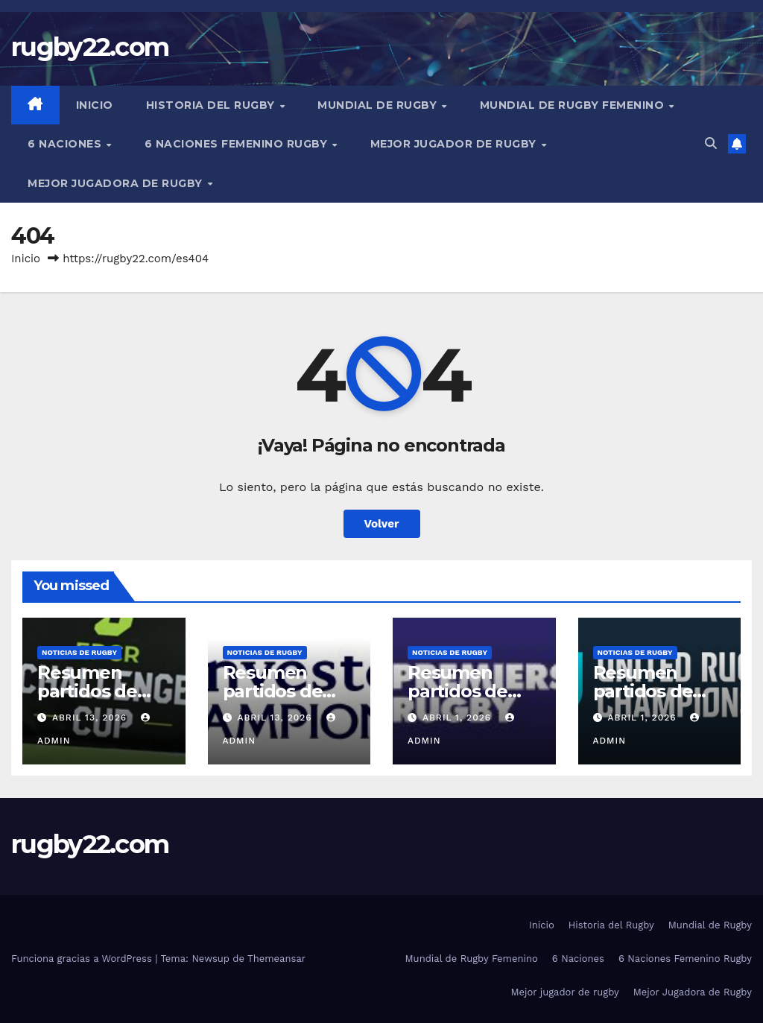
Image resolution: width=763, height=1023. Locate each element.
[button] (711, 143)
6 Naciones (66, 144)
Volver (381, 523)
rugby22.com (89, 47)
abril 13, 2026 (91, 717)
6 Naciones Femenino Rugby (238, 144)
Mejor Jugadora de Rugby (117, 183)
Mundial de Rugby (378, 105)
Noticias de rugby (79, 652)
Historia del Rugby (212, 105)
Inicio (94, 105)
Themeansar (276, 958)
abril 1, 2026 (458, 717)
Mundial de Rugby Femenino (574, 105)
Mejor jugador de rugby (455, 144)
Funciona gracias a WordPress (83, 958)
